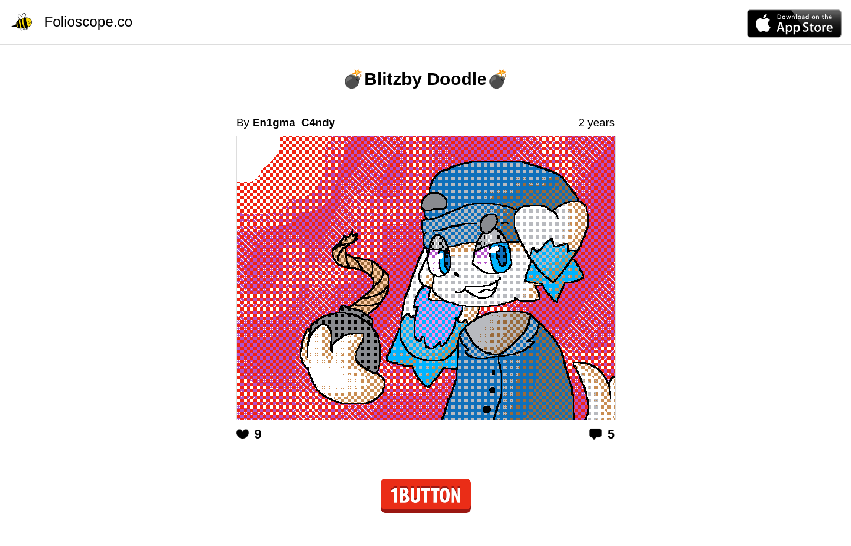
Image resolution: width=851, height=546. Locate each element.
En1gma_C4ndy (293, 122)
